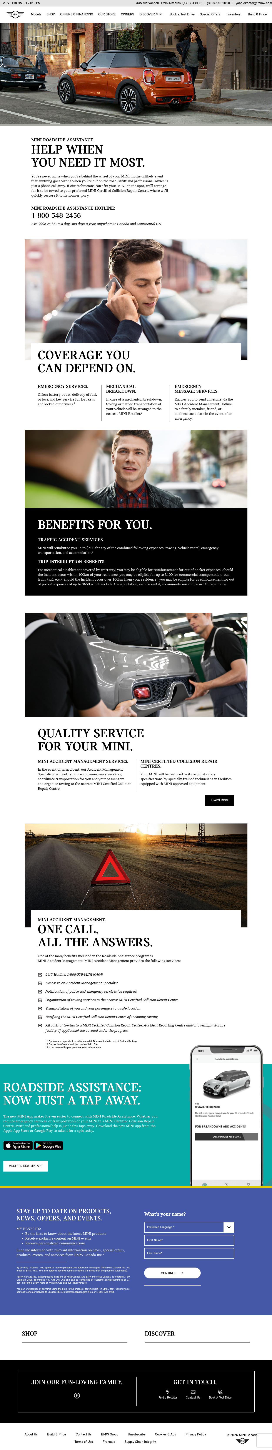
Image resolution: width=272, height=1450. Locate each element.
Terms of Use (84, 1438)
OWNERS (127, 14)
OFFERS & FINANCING (76, 14)
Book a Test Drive (182, 14)
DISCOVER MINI (150, 14)
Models (36, 14)
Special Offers (209, 14)
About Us (31, 1431)
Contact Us (84, 1431)
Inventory (233, 14)
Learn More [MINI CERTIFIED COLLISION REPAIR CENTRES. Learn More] (220, 800)
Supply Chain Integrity (140, 1438)
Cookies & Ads (165, 1431)
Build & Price (257, 14)
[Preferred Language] (189, 1223)
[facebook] (77, 1392)
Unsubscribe (136, 1431)
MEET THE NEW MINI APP (25, 1162)
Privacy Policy (195, 1431)
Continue (172, 1269)
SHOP (51, 14)
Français (109, 1438)
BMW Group (109, 1431)
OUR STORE (107, 14)
